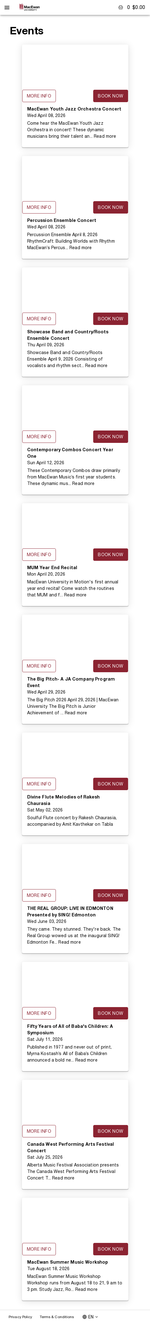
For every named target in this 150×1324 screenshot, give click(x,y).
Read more (105, 136)
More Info (39, 96)
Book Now (110, 96)
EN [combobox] (91, 1316)
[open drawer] (7, 7)
